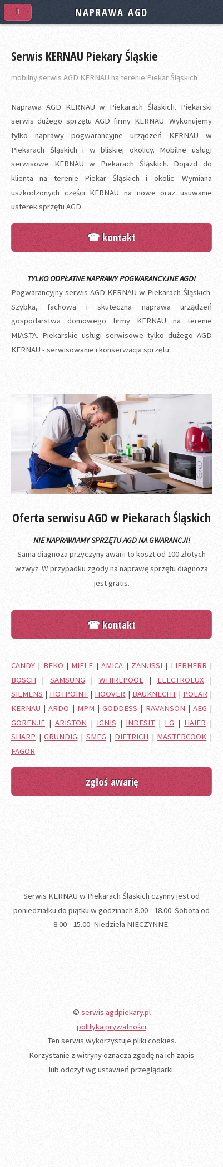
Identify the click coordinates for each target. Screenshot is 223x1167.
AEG (200, 708)
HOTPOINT (68, 694)
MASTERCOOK (181, 737)
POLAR (195, 694)
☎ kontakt (111, 237)
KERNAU (26, 708)
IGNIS (106, 723)
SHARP (23, 737)
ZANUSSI (146, 665)
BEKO (53, 665)
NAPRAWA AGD (111, 12)
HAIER (195, 723)
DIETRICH (131, 737)
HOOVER (110, 694)
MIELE (82, 665)
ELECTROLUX (180, 680)
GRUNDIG (60, 737)
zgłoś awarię (112, 781)
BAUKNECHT (154, 694)
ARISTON (71, 723)
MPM (86, 708)
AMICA (112, 665)
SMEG (96, 737)
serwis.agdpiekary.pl (116, 1012)
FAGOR (23, 751)
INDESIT (140, 723)
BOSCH (23, 680)
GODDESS (119, 708)
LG (169, 723)
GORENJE (28, 723)
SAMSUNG (67, 680)
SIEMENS (27, 694)
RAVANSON (165, 708)
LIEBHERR (189, 665)
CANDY (23, 665)
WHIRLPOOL (121, 680)
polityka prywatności (111, 1027)
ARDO (58, 708)
